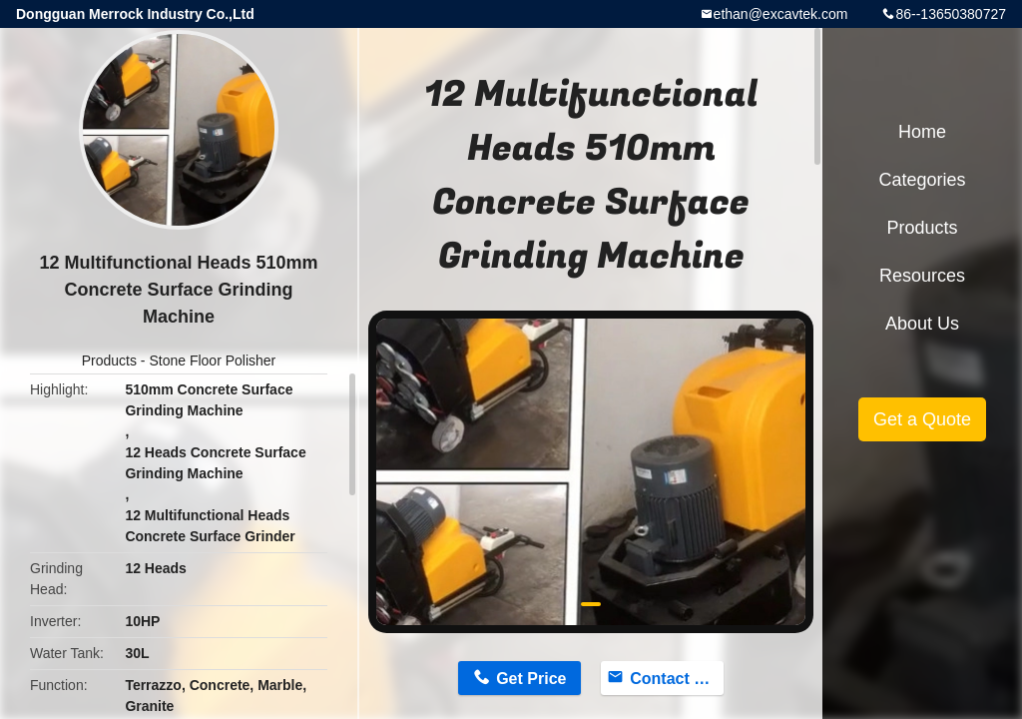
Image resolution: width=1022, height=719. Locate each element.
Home (922, 132)
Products (109, 360)
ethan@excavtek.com (781, 14)
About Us (922, 324)
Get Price (531, 678)
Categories (921, 180)
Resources (922, 276)
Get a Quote (922, 419)
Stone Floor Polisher (212, 360)
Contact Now (677, 678)
